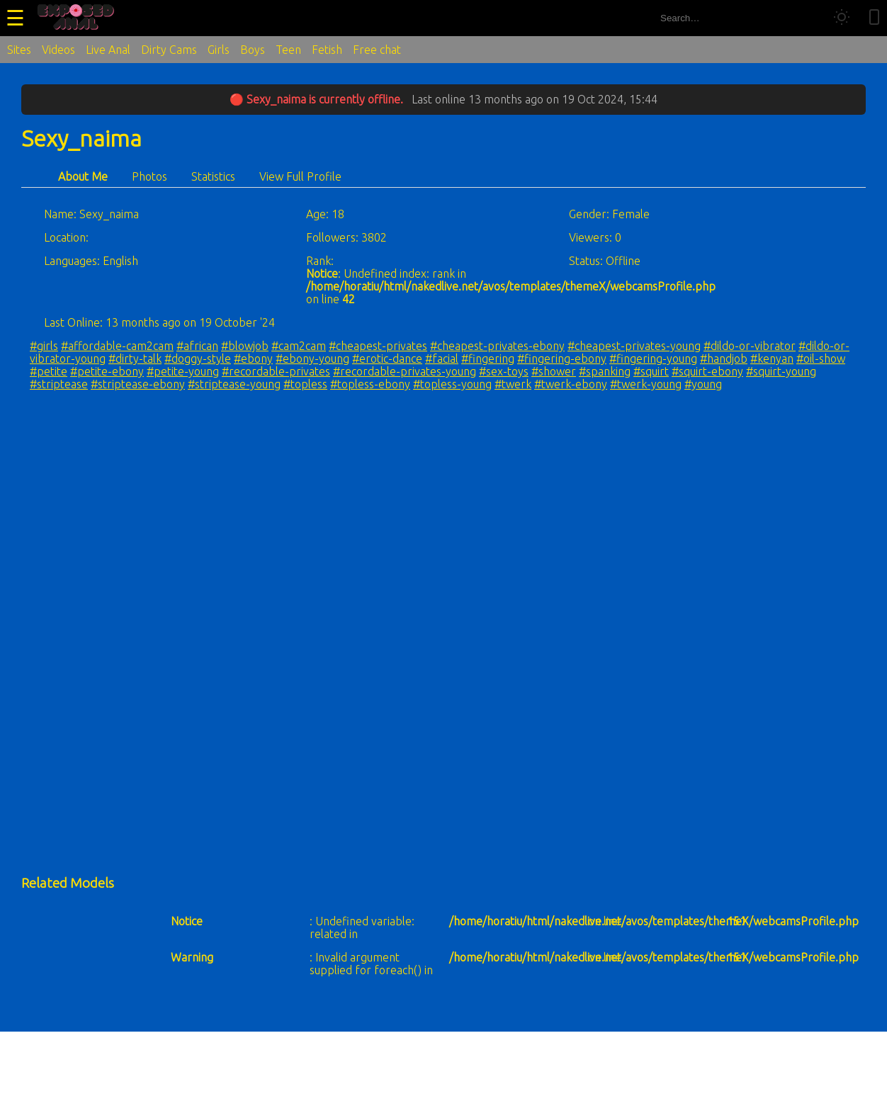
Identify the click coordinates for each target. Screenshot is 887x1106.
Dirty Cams (169, 49)
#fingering (487, 358)
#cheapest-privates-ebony (497, 345)
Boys (252, 49)
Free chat (377, 49)
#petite (48, 371)
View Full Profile (300, 176)
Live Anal (108, 49)
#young (703, 384)
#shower (553, 371)
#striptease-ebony (138, 384)
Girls (219, 49)
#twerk (513, 384)
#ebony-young (312, 358)
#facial (441, 358)
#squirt (651, 371)
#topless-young (452, 384)
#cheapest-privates (378, 345)
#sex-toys (504, 371)
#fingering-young (653, 358)
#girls (44, 345)
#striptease (59, 384)
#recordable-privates (276, 371)
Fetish (327, 49)
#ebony (253, 358)
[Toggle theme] (841, 18)
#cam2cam (298, 345)
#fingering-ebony (561, 358)
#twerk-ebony (570, 384)
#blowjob (245, 345)
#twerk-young (646, 384)
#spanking (605, 371)
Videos (58, 49)
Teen (288, 49)
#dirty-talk (135, 358)
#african (197, 345)
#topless (305, 384)
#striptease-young (234, 384)
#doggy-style (197, 358)
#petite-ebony (107, 371)
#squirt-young (781, 371)
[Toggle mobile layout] (874, 18)
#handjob (723, 358)
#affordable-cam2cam (117, 345)
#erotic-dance (387, 358)
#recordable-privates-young (404, 371)
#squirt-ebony (707, 371)
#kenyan (771, 358)
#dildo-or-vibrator (750, 345)
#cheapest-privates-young (634, 345)
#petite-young (183, 371)
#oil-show (820, 358)
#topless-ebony (370, 384)
